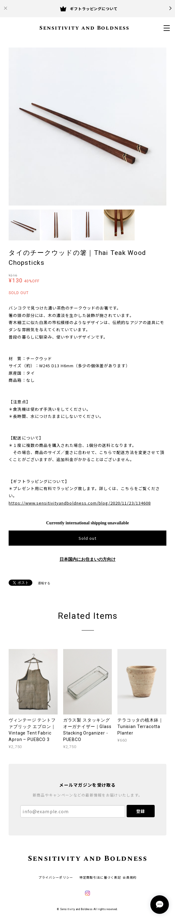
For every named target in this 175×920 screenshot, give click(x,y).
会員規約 (129, 877)
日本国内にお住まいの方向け (87, 559)
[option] (87, 127)
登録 (140, 811)
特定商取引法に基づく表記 (100, 877)
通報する (44, 583)
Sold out (87, 538)
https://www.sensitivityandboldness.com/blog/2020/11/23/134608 (79, 503)
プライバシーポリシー (56, 877)
